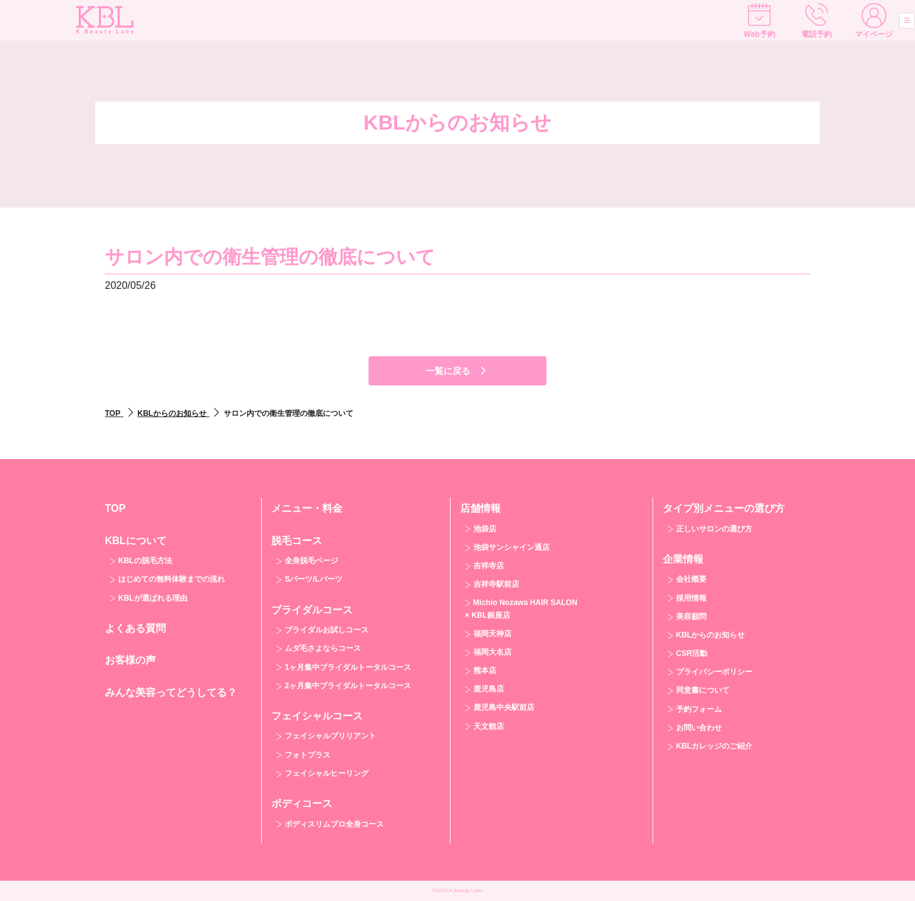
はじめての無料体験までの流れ (171, 579)
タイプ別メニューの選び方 (724, 508)
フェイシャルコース (317, 716)
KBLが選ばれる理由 (152, 598)
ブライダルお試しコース (327, 629)
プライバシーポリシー (714, 671)
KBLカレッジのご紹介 (714, 746)
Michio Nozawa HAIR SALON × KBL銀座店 (521, 608)
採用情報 (691, 598)
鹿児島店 (488, 688)
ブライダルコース (312, 609)
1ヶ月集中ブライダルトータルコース (348, 667)
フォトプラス (307, 755)
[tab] (178, 569)
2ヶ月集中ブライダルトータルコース (348, 685)
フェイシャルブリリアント (330, 735)
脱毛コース (296, 540)
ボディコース (301, 803)
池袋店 (484, 528)
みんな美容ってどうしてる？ (171, 692)
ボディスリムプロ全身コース (334, 824)
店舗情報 (480, 508)
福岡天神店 (492, 633)
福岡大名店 (492, 652)
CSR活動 (691, 653)
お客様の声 (130, 660)
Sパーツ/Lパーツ (313, 579)
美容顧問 (691, 616)
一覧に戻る (457, 371)
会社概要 (691, 579)
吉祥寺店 (488, 565)
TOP (115, 508)
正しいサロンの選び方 (714, 528)
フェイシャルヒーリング (327, 773)
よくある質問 (135, 628)
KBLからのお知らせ (710, 635)
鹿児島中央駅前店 (503, 707)
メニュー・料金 (306, 508)
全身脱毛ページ (311, 560)
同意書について (702, 690)
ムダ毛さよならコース (323, 648)
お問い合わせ (699, 727)
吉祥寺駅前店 (496, 584)
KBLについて (135, 540)
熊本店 (484, 670)
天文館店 (488, 726)
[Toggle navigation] (892, 23)
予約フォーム (699, 709)
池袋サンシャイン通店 (511, 547)
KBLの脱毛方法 (145, 560)
